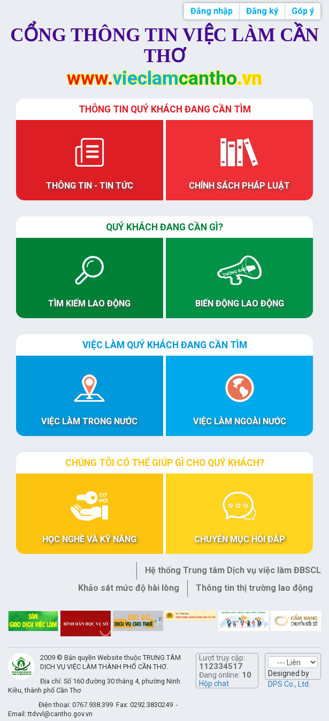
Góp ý (303, 11)
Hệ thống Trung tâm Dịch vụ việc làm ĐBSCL (233, 570)
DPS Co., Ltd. (289, 684)
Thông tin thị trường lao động (254, 588)
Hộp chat (214, 683)
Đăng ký (262, 11)
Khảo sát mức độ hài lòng (128, 588)
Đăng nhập (211, 11)
